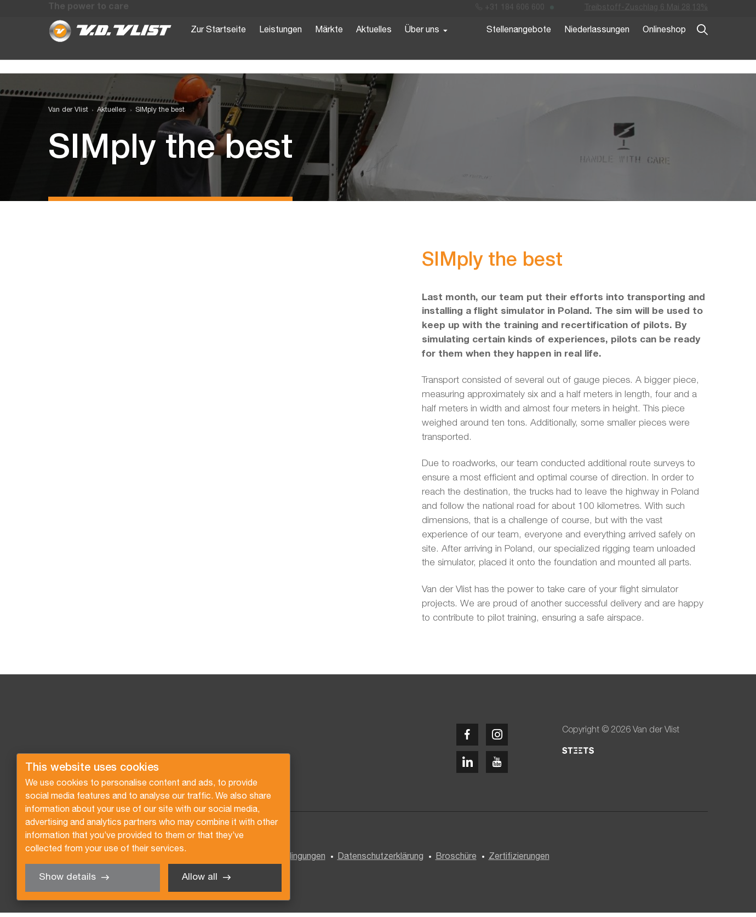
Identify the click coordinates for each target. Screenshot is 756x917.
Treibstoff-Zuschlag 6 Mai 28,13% (646, 10)
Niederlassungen (596, 48)
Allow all (199, 877)
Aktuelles (374, 48)
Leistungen (280, 48)
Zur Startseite (218, 48)
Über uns (422, 48)
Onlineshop (664, 48)
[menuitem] (107, 114)
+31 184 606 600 (510, 10)
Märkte (329, 48)
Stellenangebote (518, 48)
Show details (67, 877)
